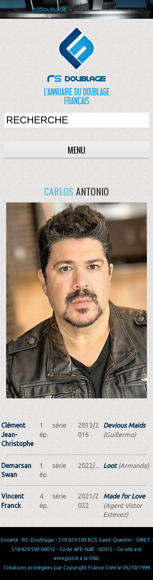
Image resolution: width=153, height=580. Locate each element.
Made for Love (124, 496)
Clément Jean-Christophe (17, 434)
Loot (109, 465)
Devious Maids (124, 425)
